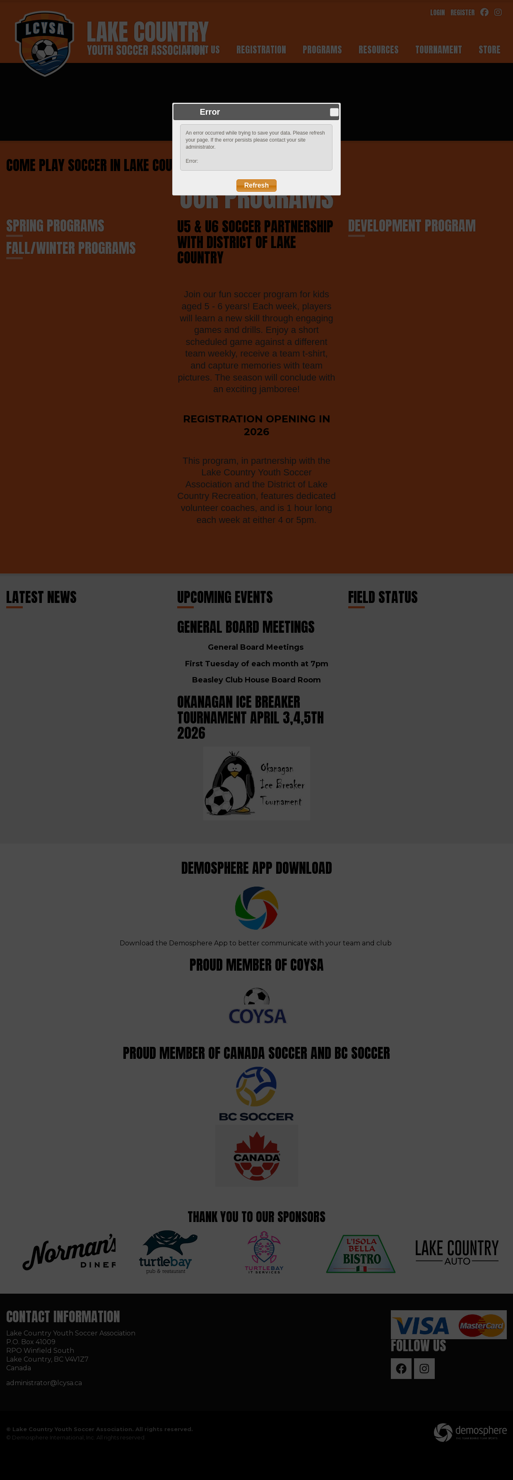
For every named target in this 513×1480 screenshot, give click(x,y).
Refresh (256, 185)
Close (334, 112)
